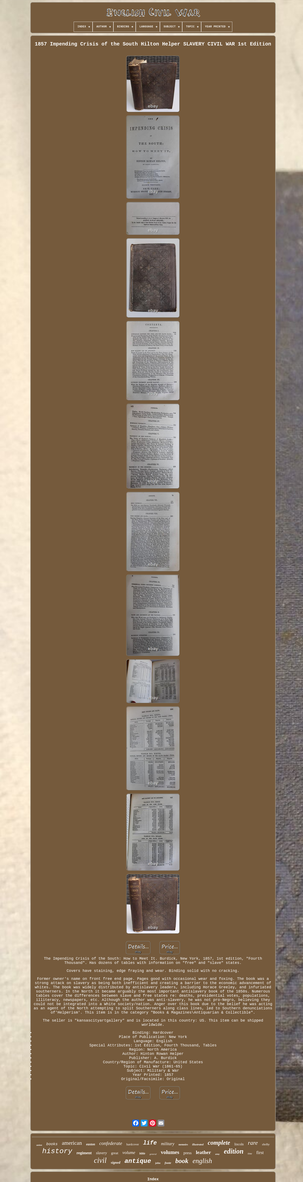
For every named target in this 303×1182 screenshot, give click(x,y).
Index (153, 1179)
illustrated (197, 1144)
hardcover (132, 1144)
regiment (84, 1153)
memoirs (183, 1144)
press (187, 1153)
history (57, 1151)
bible (142, 1153)
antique (138, 1161)
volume (128, 1152)
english (202, 1161)
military (167, 1143)
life (150, 1143)
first (260, 1152)
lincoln (239, 1144)
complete (219, 1142)
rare (253, 1142)
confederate (110, 1143)
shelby (266, 1144)
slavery (101, 1153)
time (250, 1153)
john (158, 1163)
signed (115, 1163)
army (217, 1154)
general (153, 1154)
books (52, 1144)
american (72, 1143)
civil (100, 1160)
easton (90, 1144)
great (114, 1153)
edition (234, 1151)
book (181, 1161)
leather (203, 1152)
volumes (170, 1152)
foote (168, 1163)
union (39, 1145)
